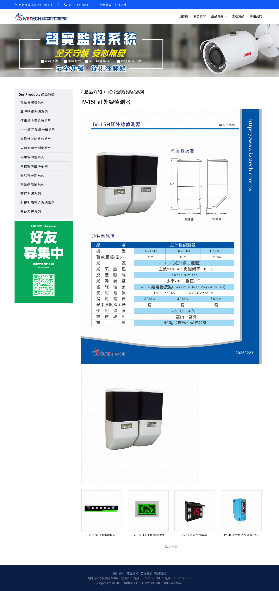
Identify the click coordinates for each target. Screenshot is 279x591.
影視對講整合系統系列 (37, 202)
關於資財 (199, 16)
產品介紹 (217, 16)
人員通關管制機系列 (35, 148)
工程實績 (238, 16)
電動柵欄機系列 (32, 102)
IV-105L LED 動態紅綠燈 (148, 535)
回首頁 (183, 16)
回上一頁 (171, 546)
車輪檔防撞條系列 (34, 166)
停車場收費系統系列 (35, 120)
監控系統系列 (30, 193)
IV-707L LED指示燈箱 (102, 535)
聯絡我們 (256, 16)
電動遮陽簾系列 (32, 184)
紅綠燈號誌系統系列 (35, 138)
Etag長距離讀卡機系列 (37, 129)
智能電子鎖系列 (32, 175)
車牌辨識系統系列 (34, 111)
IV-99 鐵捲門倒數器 (194, 535)
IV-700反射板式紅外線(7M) (241, 535)
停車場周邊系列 (32, 157)
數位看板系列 (30, 211)
